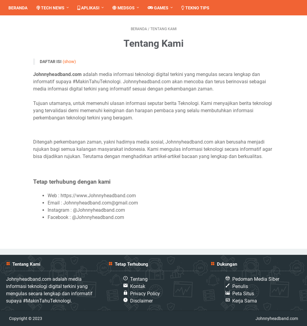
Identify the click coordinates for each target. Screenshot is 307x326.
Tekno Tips (198, 7)
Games (160, 7)
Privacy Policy (145, 293)
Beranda (20, 7)
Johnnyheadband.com (276, 318)
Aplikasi (91, 7)
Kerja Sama (244, 301)
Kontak (137, 286)
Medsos (126, 7)
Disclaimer (141, 301)
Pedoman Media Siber (255, 279)
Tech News (53, 7)
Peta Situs (243, 293)
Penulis (240, 286)
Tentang (139, 279)
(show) (69, 61)
